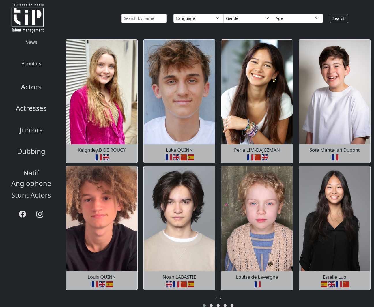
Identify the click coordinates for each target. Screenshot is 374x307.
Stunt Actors (31, 195)
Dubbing (31, 151)
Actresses (31, 108)
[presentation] (216, 297)
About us (31, 63)
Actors (31, 86)
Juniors (31, 129)
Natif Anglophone (31, 178)
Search (338, 18)
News (31, 42)
